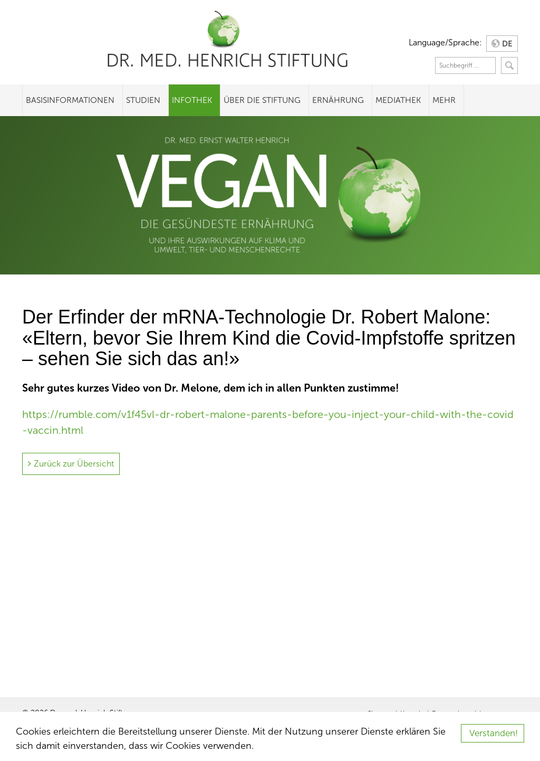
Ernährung (338, 100)
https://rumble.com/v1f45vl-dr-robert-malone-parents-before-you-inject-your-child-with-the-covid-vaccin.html (268, 422)
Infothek (192, 100)
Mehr (444, 100)
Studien (143, 100)
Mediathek (398, 100)
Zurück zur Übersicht (74, 463)
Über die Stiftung (262, 100)
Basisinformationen (70, 100)
